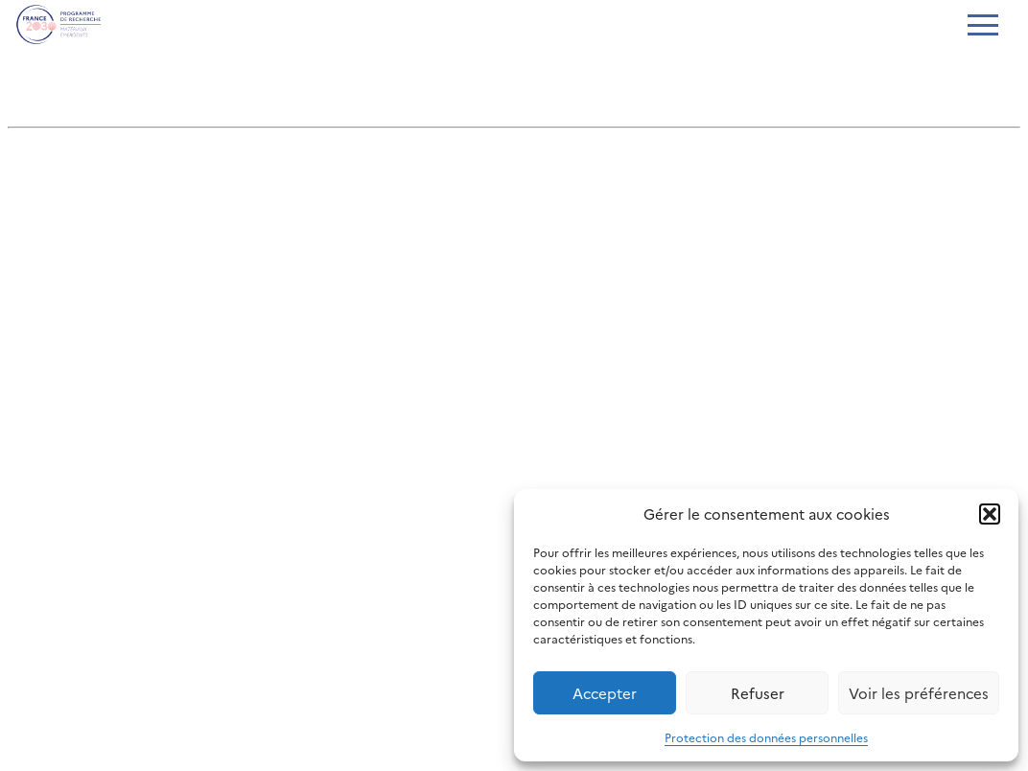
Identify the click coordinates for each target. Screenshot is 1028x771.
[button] (989, 514)
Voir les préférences (919, 693)
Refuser (757, 693)
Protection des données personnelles (766, 737)
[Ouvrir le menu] (982, 27)
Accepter (604, 693)
